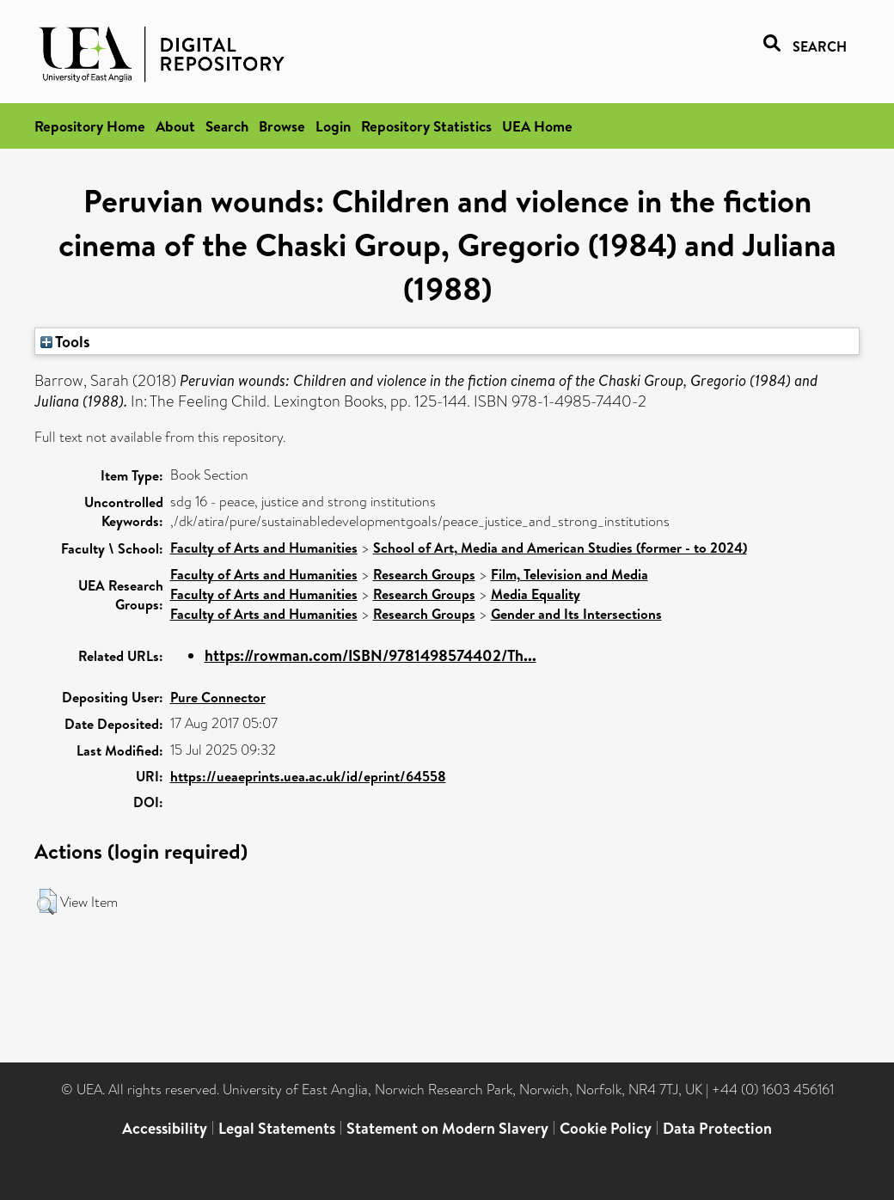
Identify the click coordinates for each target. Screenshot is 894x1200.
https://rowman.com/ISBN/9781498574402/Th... (370, 655)
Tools (65, 341)
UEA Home (537, 126)
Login (333, 126)
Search (226, 126)
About (175, 126)
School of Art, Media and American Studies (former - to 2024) (560, 547)
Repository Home (89, 126)
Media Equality (535, 594)
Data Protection (717, 1128)
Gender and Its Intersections (576, 613)
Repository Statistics (426, 126)
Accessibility (164, 1128)
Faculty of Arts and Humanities (264, 547)
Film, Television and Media (569, 574)
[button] (47, 902)
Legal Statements (276, 1128)
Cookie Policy (606, 1128)
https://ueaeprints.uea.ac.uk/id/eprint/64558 (308, 776)
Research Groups (424, 574)
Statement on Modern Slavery (447, 1128)
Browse (282, 126)
